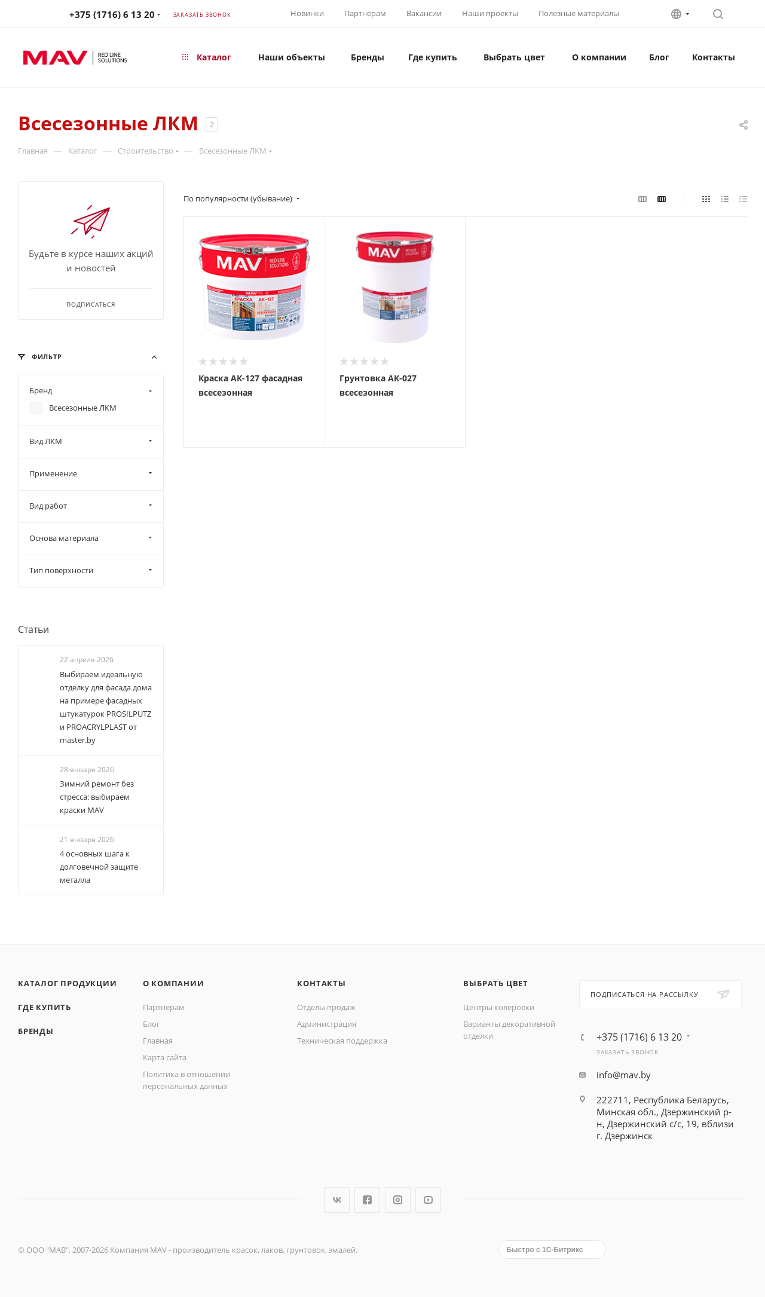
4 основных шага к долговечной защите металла (99, 866)
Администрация (326, 1023)
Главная (158, 1040)
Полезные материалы (578, 13)
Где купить (44, 1007)
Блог (151, 1023)
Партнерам (365, 13)
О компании (173, 983)
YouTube (428, 1200)
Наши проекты (490, 13)
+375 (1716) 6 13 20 (112, 14)
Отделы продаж (326, 1007)
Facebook (367, 1200)
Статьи (33, 629)
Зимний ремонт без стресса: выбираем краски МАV (97, 796)
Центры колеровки (498, 1007)
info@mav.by (623, 1075)
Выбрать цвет (495, 983)
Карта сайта (164, 1057)
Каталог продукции (67, 983)
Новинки (307, 13)
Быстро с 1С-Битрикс (545, 1250)
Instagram (398, 1200)
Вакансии (424, 13)
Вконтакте (337, 1200)
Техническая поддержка (342, 1040)
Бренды (36, 1031)
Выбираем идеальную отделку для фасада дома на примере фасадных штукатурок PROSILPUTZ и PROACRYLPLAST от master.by (106, 707)
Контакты (321, 983)
